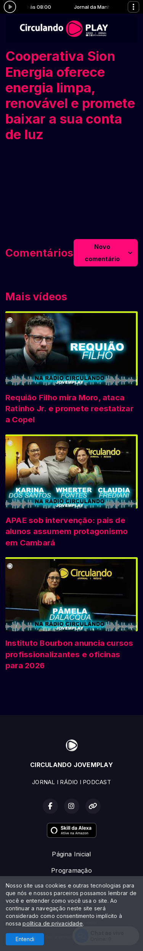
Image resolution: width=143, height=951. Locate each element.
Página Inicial (71, 854)
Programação (71, 870)
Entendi (25, 939)
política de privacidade (52, 923)
